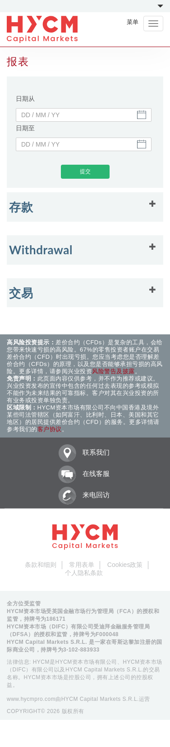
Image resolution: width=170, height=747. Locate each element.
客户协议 (49, 429)
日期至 (25, 128)
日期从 (25, 98)
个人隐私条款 (84, 572)
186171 (56, 619)
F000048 (107, 634)
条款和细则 (40, 564)
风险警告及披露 (113, 371)
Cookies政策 (125, 564)
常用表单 (81, 564)
